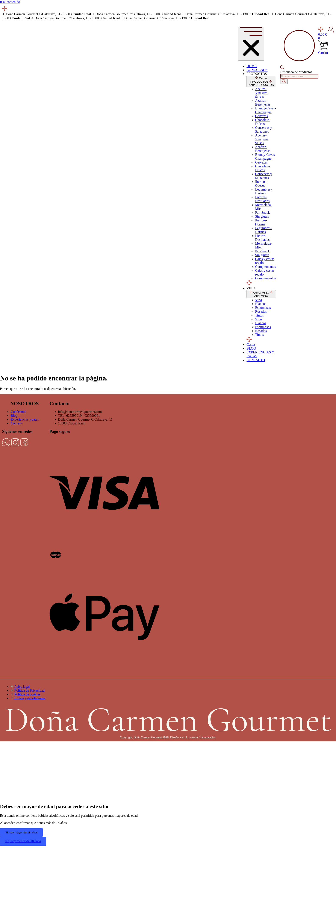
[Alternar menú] (251, 44)
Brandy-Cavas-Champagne (265, 110)
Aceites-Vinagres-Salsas (261, 92)
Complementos (265, 266)
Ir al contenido (10, 2)
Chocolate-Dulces (262, 122)
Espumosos (263, 307)
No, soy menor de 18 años (23, 841)
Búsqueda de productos (296, 72)
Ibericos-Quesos (261, 183)
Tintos (259, 315)
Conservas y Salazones (263, 129)
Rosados (261, 311)
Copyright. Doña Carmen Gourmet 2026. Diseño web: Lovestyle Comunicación (168, 737)
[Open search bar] (282, 68)
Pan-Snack (262, 212)
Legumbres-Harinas (263, 191)
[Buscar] (284, 81)
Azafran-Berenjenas (262, 102)
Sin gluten (262, 216)
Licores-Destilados (262, 199)
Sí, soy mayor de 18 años (21, 832)
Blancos (260, 304)
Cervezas (261, 116)
